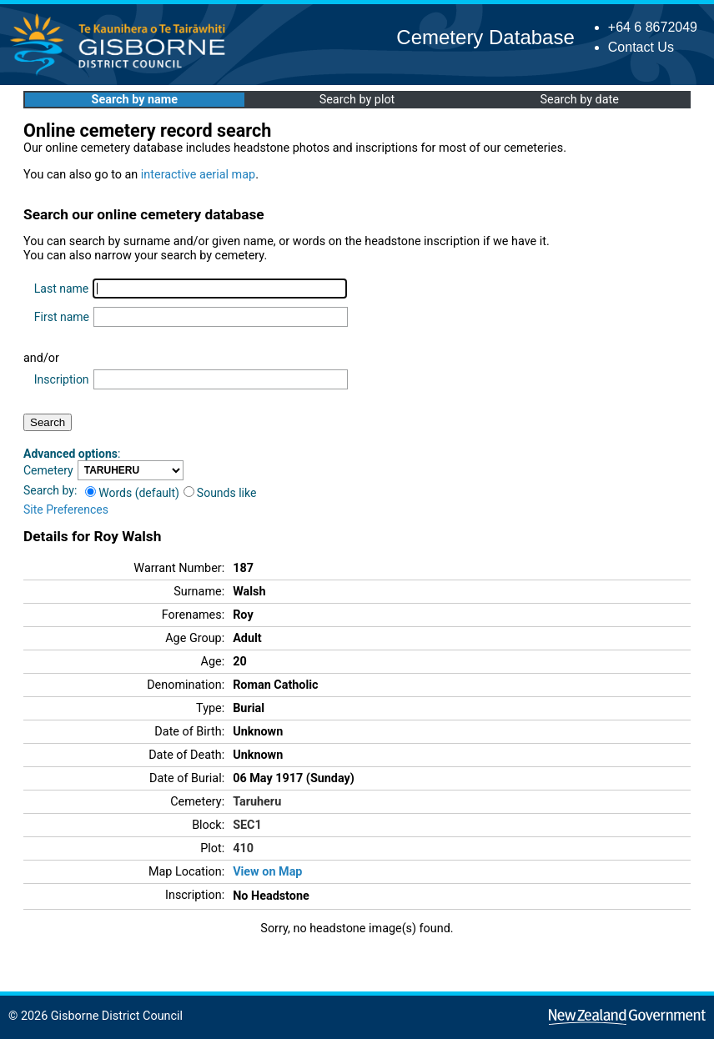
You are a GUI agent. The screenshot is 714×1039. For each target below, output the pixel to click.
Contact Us (641, 47)
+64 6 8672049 (652, 27)
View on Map (267, 872)
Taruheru (257, 802)
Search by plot (357, 100)
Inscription (61, 379)
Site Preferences (65, 509)
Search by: (50, 490)
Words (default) (132, 492)
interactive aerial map (198, 175)
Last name (61, 288)
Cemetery (48, 470)
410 (243, 848)
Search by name (135, 100)
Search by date (579, 100)
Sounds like (220, 492)
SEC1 (247, 825)
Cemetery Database (485, 37)
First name (61, 317)
